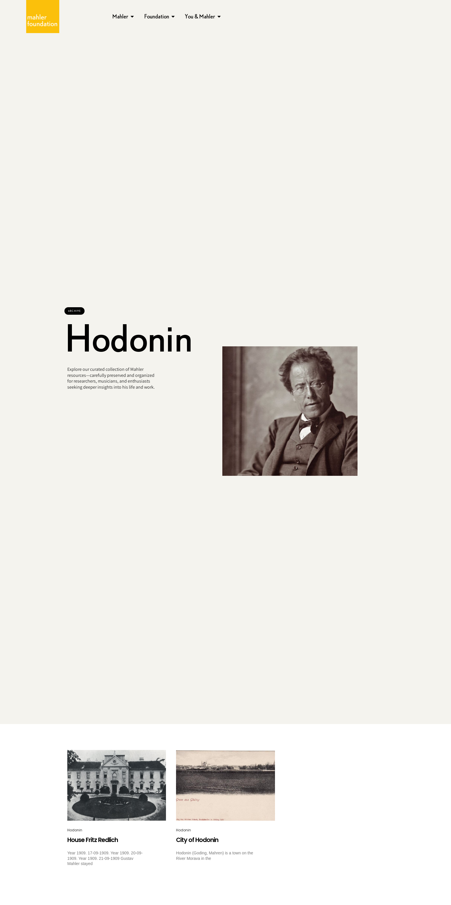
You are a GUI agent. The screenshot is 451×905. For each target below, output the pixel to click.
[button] (74, 311)
